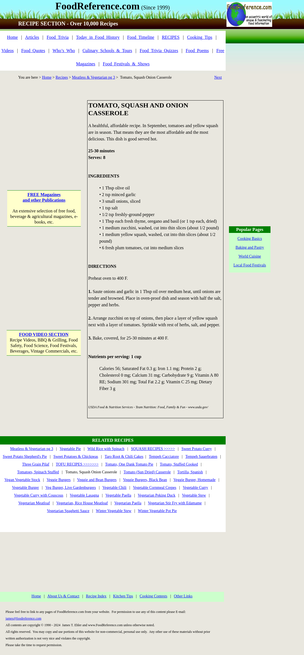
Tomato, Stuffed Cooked (179, 464)
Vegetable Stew (194, 495)
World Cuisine (250, 256)
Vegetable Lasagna (84, 495)
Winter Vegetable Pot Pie (157, 511)
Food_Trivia (57, 37)
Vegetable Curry (195, 488)
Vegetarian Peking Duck (156, 495)
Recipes (62, 77)
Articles (32, 37)
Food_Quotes (33, 50)
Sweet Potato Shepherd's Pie (25, 456)
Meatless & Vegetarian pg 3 (93, 77)
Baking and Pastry (250, 247)
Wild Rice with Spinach (106, 449)
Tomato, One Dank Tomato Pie (129, 464)
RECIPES (170, 37)
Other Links (183, 596)
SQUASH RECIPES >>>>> (153, 449)
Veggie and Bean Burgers (97, 480)
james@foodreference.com (23, 618)
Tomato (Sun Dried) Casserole (147, 472)
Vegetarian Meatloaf (34, 503)
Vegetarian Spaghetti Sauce (68, 511)
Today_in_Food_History (98, 37)
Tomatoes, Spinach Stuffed (38, 472)
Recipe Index (96, 596)
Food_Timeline (140, 37)
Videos (7, 50)
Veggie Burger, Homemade (195, 480)
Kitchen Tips (123, 596)
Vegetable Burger (25, 488)
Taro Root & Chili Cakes (124, 456)
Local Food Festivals (249, 265)
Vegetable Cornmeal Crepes (154, 488)
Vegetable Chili (114, 488)
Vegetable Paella (118, 495)
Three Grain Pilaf (35, 464)
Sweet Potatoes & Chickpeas (75, 456)
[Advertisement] (44, 134)
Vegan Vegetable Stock (22, 480)
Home (12, 37)
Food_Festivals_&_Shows (126, 63)
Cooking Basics (250, 239)
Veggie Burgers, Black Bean (145, 480)
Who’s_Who (64, 50)
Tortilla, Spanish (190, 472)
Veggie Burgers (59, 480)
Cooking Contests (153, 596)
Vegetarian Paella (127, 503)
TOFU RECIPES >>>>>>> (77, 464)
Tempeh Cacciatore (164, 456)
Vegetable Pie (70, 449)
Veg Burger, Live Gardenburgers (70, 488)
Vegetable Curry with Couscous (38, 495)
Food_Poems (197, 50)
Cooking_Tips (199, 37)
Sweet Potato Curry (196, 449)
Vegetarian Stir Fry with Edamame (175, 503)
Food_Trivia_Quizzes (159, 50)
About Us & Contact (63, 596)
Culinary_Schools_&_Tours (107, 50)
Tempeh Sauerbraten (201, 456)
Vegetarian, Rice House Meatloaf (82, 503)
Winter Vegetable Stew (113, 511)
